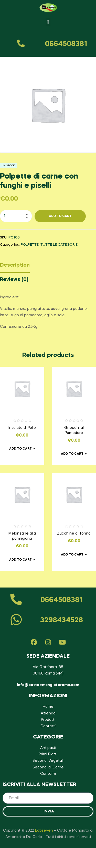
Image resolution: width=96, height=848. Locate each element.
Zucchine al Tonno (74, 533)
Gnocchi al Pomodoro (74, 430)
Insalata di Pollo (22, 428)
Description (15, 265)
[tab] (48, 267)
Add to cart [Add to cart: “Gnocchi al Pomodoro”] (72, 453)
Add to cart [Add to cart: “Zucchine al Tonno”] (72, 554)
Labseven (44, 830)
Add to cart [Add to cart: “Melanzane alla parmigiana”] (20, 559)
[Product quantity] (16, 216)
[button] (48, 22)
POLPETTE (30, 244)
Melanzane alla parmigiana (22, 536)
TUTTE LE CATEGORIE (59, 244)
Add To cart (60, 216)
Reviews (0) (14, 279)
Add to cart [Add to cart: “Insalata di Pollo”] (20, 448)
